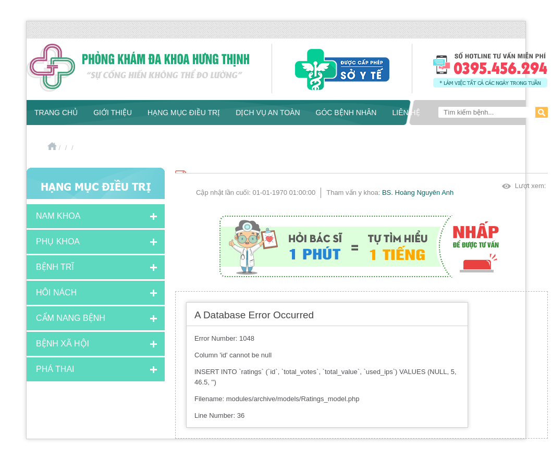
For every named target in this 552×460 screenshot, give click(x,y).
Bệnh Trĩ (55, 267)
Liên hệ (406, 112)
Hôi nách (56, 292)
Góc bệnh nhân (346, 112)
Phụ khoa (58, 241)
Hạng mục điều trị (184, 112)
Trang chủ (56, 112)
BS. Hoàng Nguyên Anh (417, 192)
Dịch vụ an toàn (268, 112)
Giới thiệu (112, 112)
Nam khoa (58, 216)
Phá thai (55, 369)
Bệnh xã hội (62, 343)
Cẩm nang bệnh (70, 318)
